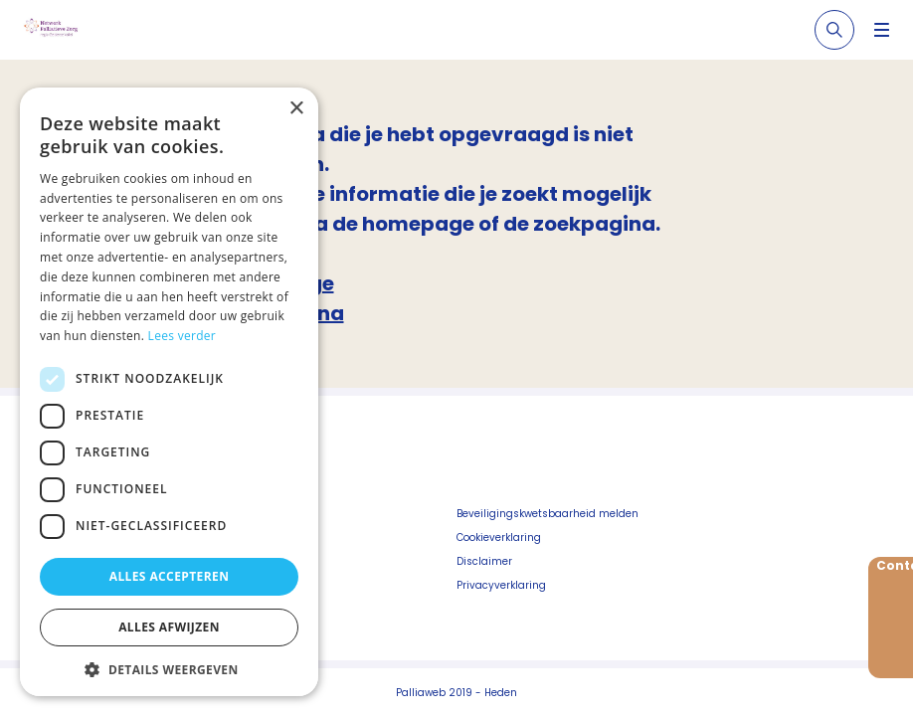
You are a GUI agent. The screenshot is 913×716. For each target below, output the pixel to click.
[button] (169, 669)
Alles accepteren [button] (169, 576)
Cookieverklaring (498, 537)
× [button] (295, 108)
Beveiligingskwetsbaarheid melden (547, 513)
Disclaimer (484, 561)
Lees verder (182, 335)
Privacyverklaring (501, 585)
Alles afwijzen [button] (169, 627)
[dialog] (169, 392)
